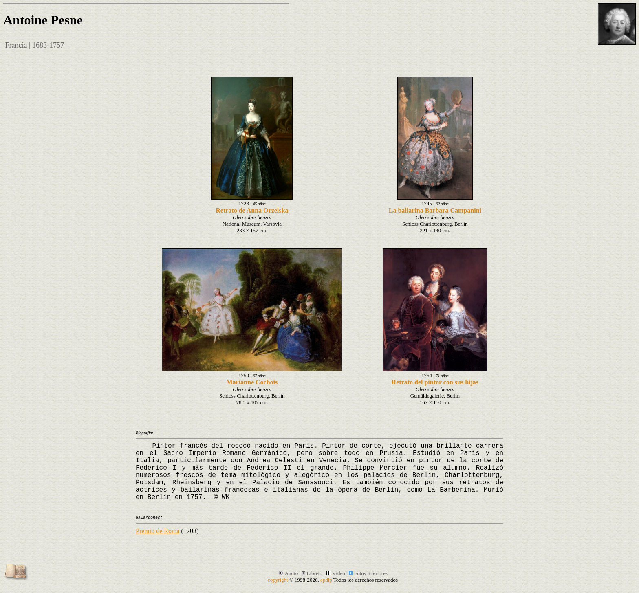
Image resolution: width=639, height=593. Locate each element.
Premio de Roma (158, 530)
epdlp (326, 580)
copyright (278, 580)
